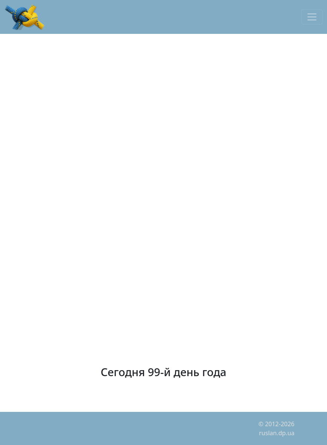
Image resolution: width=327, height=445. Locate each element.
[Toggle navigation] (311, 16)
